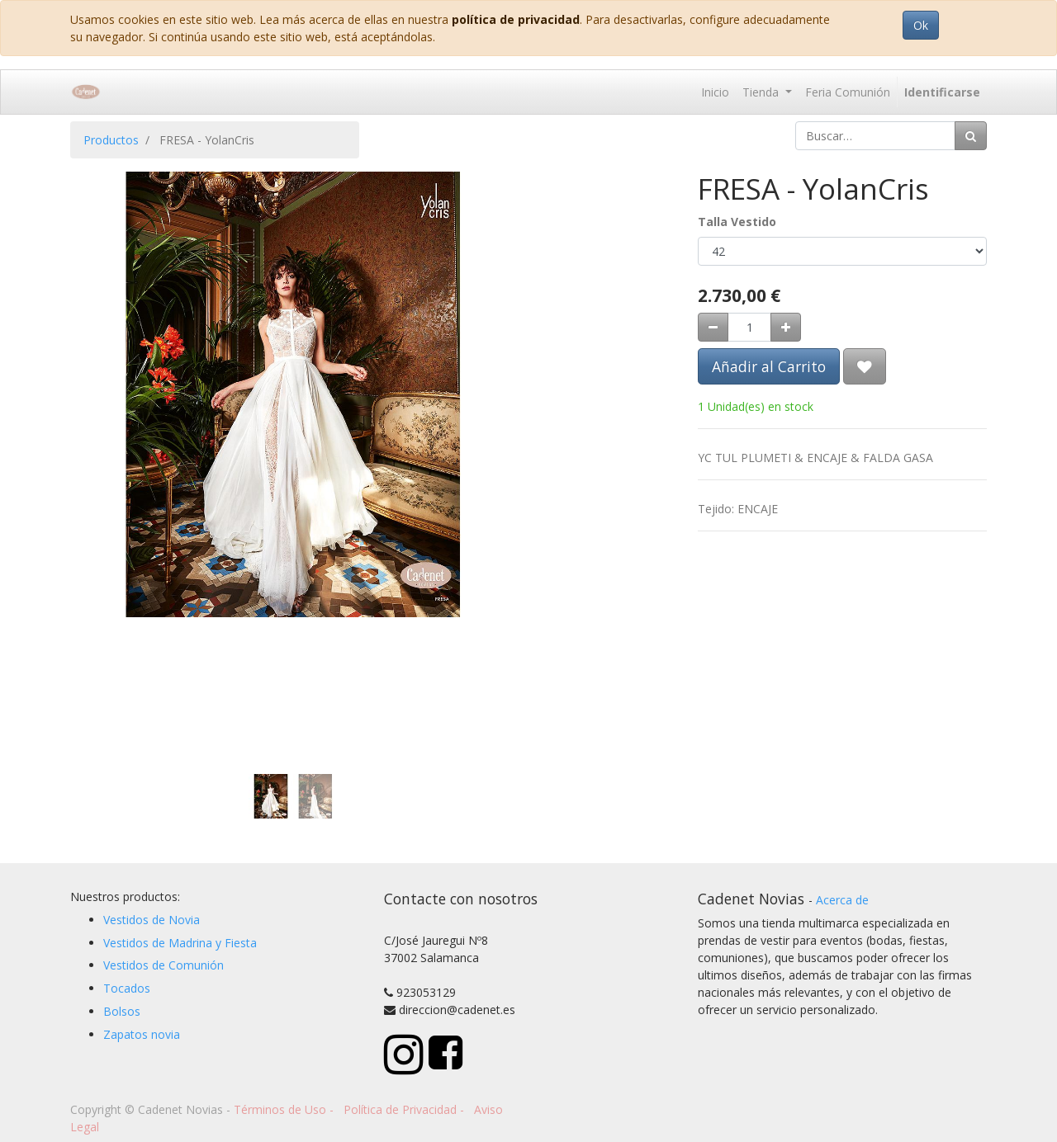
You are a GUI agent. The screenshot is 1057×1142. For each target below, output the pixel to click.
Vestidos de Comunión (163, 965)
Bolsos (121, 1011)
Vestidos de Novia (151, 919)
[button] (103, 337)
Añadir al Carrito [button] (769, 366)
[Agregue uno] (785, 327)
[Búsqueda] (971, 135)
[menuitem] (715, 92)
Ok (920, 25)
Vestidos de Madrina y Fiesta (180, 943)
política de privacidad (516, 19)
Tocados (126, 988)
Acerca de (842, 900)
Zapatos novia (141, 1034)
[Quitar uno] (713, 327)
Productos (111, 140)
